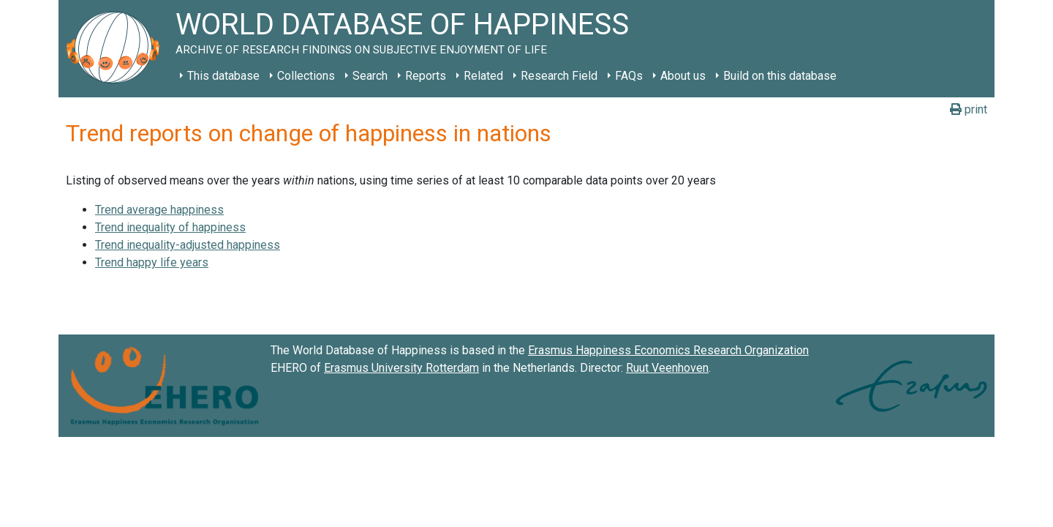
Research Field (559, 76)
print (968, 109)
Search (370, 76)
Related (483, 76)
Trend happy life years (151, 262)
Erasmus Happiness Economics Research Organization (668, 350)
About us (683, 76)
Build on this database (780, 76)
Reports (425, 76)
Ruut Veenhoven (667, 368)
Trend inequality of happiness (170, 227)
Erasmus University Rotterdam (401, 368)
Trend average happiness (159, 210)
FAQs (629, 76)
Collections (306, 76)
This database (223, 76)
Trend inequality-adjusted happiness (187, 245)
